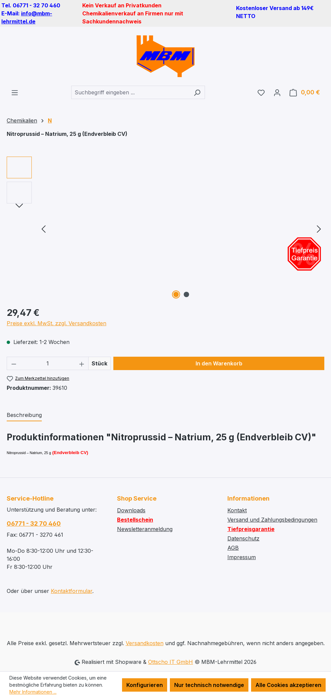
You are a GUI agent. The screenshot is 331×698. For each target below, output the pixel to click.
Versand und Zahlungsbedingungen (272, 519)
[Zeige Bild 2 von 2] (186, 294)
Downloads (131, 510)
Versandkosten (144, 643)
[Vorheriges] (43, 229)
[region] (165, 228)
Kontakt (237, 510)
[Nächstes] (319, 229)
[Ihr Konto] (277, 92)
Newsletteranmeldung (145, 529)
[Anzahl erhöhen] (82, 363)
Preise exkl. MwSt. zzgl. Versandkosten (56, 323)
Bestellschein (135, 519)
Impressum (241, 557)
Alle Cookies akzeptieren (288, 685)
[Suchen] (197, 92)
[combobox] (130, 92)
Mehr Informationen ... (33, 692)
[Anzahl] (47, 363)
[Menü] (15, 92)
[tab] (24, 415)
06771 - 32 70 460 (34, 523)
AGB (233, 547)
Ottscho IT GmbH (170, 662)
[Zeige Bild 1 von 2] (176, 294)
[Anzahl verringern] (14, 363)
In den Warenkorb (219, 363)
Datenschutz (243, 538)
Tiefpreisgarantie (250, 529)
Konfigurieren (144, 685)
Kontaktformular (71, 591)
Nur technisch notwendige (209, 685)
